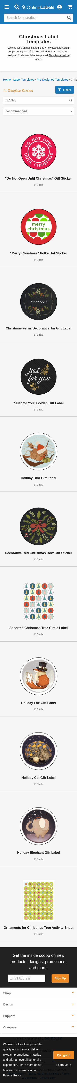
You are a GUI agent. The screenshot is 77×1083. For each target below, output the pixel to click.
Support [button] (9, 1016)
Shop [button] (7, 993)
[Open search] (69, 17)
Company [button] (10, 1027)
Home (7, 79)
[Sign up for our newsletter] (26, 978)
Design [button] (8, 1004)
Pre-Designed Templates (52, 79)
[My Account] (59, 7)
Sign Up (60, 978)
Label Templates (23, 79)
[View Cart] (69, 7)
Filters (64, 89)
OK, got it (63, 1055)
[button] (6, 7)
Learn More (63, 1065)
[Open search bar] (16, 7)
